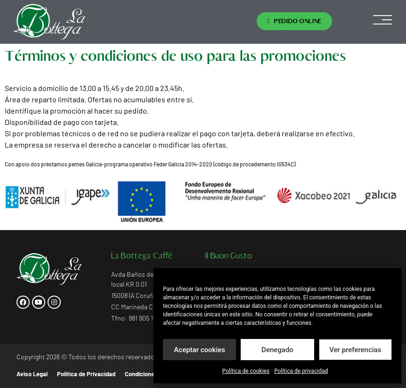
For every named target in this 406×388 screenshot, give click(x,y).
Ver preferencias (355, 350)
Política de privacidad (301, 371)
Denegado (277, 350)
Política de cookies (246, 371)
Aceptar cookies (199, 350)
